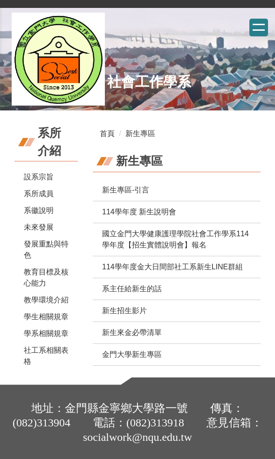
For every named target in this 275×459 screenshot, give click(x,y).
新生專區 (140, 133)
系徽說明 (39, 210)
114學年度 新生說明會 (139, 212)
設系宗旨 (39, 177)
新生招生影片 (124, 311)
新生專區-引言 (125, 190)
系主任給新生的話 (132, 289)
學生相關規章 (46, 317)
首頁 (107, 133)
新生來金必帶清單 (132, 332)
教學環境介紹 (46, 300)
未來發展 (39, 227)
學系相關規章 (46, 333)
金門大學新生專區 (132, 354)
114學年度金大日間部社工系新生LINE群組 (172, 267)
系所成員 (39, 194)
